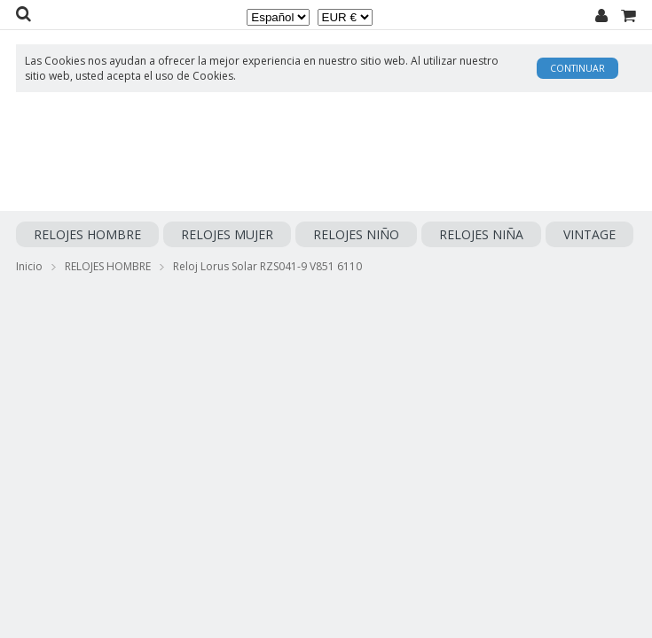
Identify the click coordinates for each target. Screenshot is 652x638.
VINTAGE (589, 234)
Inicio (29, 266)
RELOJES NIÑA (481, 234)
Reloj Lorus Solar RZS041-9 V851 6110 (267, 266)
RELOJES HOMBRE (87, 234)
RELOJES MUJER (227, 234)
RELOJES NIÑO (356, 234)
